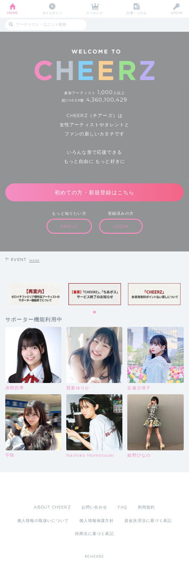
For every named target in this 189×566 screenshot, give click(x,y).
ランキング (94, 13)
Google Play (112, 488)
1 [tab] (95, 312)
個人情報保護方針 (96, 520)
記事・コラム (137, 13)
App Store (75, 488)
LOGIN (176, 13)
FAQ (122, 507)
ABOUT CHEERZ (52, 507)
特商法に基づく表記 (94, 533)
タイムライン (52, 13)
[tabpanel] (35, 294)
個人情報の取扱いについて (43, 520)
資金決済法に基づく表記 (148, 520)
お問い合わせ (94, 507)
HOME (12, 13)
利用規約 (146, 507)
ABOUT (69, 226)
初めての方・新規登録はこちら (95, 192)
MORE (34, 260)
